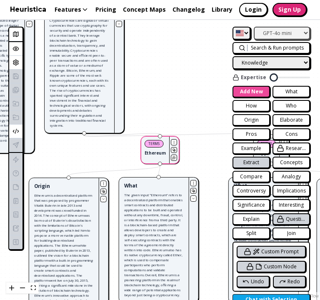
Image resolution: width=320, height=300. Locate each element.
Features (72, 9)
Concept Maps (144, 9)
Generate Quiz (17, 173)
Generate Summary (17, 201)
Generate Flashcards (17, 159)
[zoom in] (11, 288)
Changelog (188, 9)
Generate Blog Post (17, 228)
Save (17, 76)
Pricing (105, 9)
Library (222, 9)
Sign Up (289, 9)
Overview (17, 48)
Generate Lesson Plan (17, 242)
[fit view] (33, 288)
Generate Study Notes (17, 187)
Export (17, 117)
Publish (17, 145)
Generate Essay (17, 214)
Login (253, 9)
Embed (17, 131)
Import (17, 104)
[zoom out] (22, 288)
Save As (17, 90)
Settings (17, 62)
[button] (86, 68)
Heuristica (28, 9)
